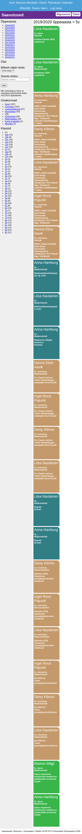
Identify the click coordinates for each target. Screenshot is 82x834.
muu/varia (9, 106)
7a (6, 210)
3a (6, 174)
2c (6, 171)
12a (6, 152)
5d (6, 198)
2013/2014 (10, 52)
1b (6, 161)
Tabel (76, 14)
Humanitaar (10, 111)
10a (6, 134)
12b (6, 154)
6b (6, 203)
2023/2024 (10, 28)
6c (6, 205)
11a (6, 142)
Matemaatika (11, 119)
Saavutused (13, 15)
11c (6, 147)
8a (6, 220)
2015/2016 (10, 47)
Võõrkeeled (10, 116)
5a (6, 191)
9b (6, 230)
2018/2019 (10, 40)
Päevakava (54, 2)
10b (6, 137)
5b (6, 193)
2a (6, 166)
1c (6, 164)
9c (6, 232)
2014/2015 (10, 50)
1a (6, 159)
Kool (12, 2)
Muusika (9, 124)
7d (6, 218)
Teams (36, 8)
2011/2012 (10, 54)
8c (6, 225)
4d (6, 188)
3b (6, 176)
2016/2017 (10, 45)
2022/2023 (10, 30)
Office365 (24, 8)
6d (6, 208)
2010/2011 (10, 57)
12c (6, 156)
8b (6, 222)
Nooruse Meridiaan (27, 2)
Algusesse (63, 14)
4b (6, 183)
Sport (7, 104)
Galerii (43, 2)
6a (6, 200)
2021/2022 (10, 32)
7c (6, 215)
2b (6, 169)
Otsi (4, 85)
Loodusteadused (12, 109)
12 (6, 149)
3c (6, 178)
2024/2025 (10, 25)
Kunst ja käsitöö (12, 121)
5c (6, 196)
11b (6, 144)
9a (6, 227)
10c (6, 139)
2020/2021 (10, 35)
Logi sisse (56, 8)
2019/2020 (10, 37)
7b (6, 213)
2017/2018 (10, 42)
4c (6, 186)
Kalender (67, 2)
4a (6, 181)
